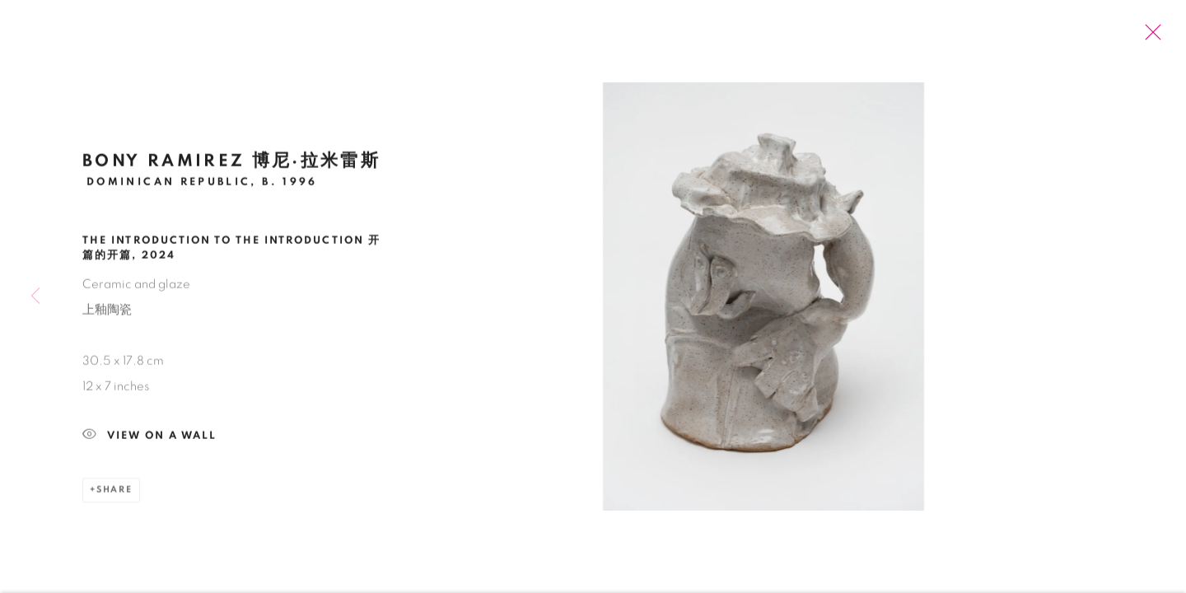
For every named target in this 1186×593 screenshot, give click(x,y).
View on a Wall (149, 440)
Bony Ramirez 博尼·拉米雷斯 (231, 164)
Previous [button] (35, 296)
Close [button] (1149, 37)
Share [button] (114, 493)
